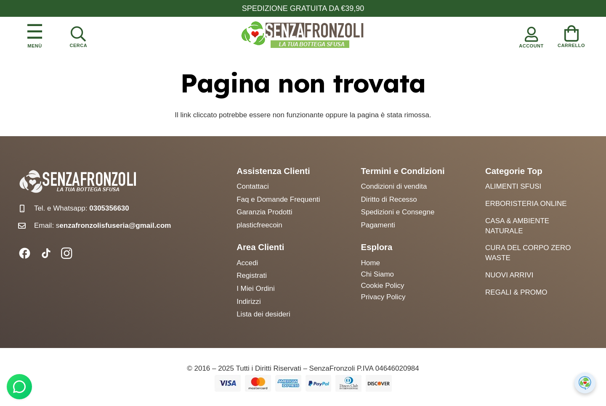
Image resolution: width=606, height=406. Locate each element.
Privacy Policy (383, 297)
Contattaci (253, 186)
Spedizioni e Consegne (398, 212)
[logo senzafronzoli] (303, 35)
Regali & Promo (516, 292)
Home (370, 263)
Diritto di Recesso (389, 199)
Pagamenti (378, 225)
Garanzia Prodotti (264, 212)
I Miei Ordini (256, 289)
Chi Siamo (377, 274)
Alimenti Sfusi (513, 186)
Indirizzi (249, 302)
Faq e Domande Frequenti (278, 199)
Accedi (247, 263)
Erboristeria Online (526, 204)
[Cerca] (78, 35)
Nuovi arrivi (509, 275)
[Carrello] (571, 35)
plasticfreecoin (259, 225)
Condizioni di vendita (394, 186)
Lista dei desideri (263, 314)
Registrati (252, 275)
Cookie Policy (382, 286)
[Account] (531, 35)
